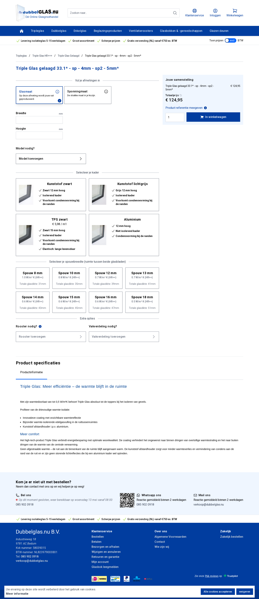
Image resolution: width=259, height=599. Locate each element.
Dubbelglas (58, 31)
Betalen (96, 541)
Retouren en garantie (105, 557)
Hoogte (39, 129)
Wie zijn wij (162, 546)
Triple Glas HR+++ (42, 55)
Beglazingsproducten (108, 31)
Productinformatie (31, 372)
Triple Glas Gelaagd (68, 55)
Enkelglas (80, 31)
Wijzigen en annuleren (106, 552)
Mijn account (100, 562)
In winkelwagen (213, 117)
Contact (160, 541)
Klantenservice (102, 531)
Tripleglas (37, 31)
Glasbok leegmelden (105, 567)
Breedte (39, 113)
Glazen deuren (219, 31)
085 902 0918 (24, 504)
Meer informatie (17, 593)
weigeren (244, 591)
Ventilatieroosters (141, 31)
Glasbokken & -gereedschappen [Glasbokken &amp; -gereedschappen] (181, 31)
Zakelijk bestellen (231, 536)
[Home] (21, 31)
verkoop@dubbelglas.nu (209, 504)
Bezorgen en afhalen (105, 546)
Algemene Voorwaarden (170, 536)
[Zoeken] (175, 12)
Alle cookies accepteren (218, 591)
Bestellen (98, 536)
